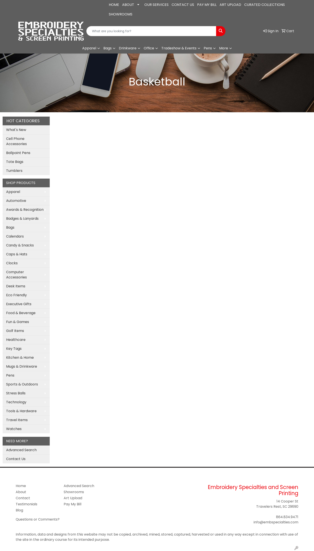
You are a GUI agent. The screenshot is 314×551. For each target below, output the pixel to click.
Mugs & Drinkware (21, 366)
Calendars (15, 236)
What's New (16, 129)
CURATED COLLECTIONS (264, 4)
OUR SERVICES (156, 4)
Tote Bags (14, 161)
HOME (114, 4)
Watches (14, 428)
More (223, 48)
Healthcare (16, 339)
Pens (208, 48)
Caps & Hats (16, 254)
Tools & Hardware (21, 411)
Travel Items (17, 419)
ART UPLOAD (230, 4)
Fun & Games (17, 321)
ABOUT (128, 4)
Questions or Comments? (38, 519)
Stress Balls (16, 393)
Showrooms (74, 491)
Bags (107, 48)
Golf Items (15, 330)
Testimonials (26, 504)
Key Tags (14, 348)
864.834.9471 (16, 9)
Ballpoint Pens (18, 152)
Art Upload (73, 498)
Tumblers (14, 170)
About (21, 491)
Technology (16, 402)
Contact (23, 498)
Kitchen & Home (20, 357)
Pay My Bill (72, 504)
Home (21, 485)
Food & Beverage (21, 312)
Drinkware (128, 48)
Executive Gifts (18, 303)
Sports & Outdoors (22, 384)
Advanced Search (21, 449)
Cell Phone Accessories (16, 141)
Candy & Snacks (20, 245)
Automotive (16, 200)
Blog (19, 510)
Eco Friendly (16, 295)
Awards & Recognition (25, 209)
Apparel (89, 48)
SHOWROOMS (120, 14)
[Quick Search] (151, 31)
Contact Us (16, 458)
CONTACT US (183, 4)
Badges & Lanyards (22, 218)
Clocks (12, 263)
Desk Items (15, 286)
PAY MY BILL (207, 4)
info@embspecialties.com (57, 9)
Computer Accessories (16, 275)
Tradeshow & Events (178, 48)
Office (149, 48)
